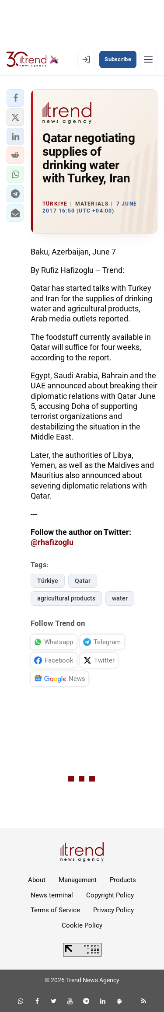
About (36, 880)
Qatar (83, 580)
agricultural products (66, 598)
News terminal (52, 895)
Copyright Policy (110, 895)
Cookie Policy (82, 925)
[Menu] (148, 59)
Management (78, 880)
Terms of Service (55, 910)
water (120, 598)
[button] (15, 98)
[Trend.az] (33, 59)
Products (123, 880)
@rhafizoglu (52, 542)
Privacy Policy (113, 910)
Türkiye (47, 580)
